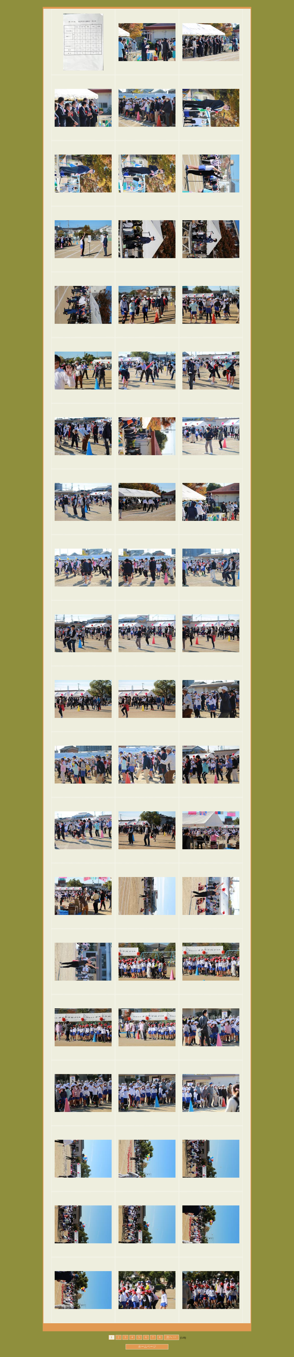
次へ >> (171, 1337)
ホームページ (147, 1346)
